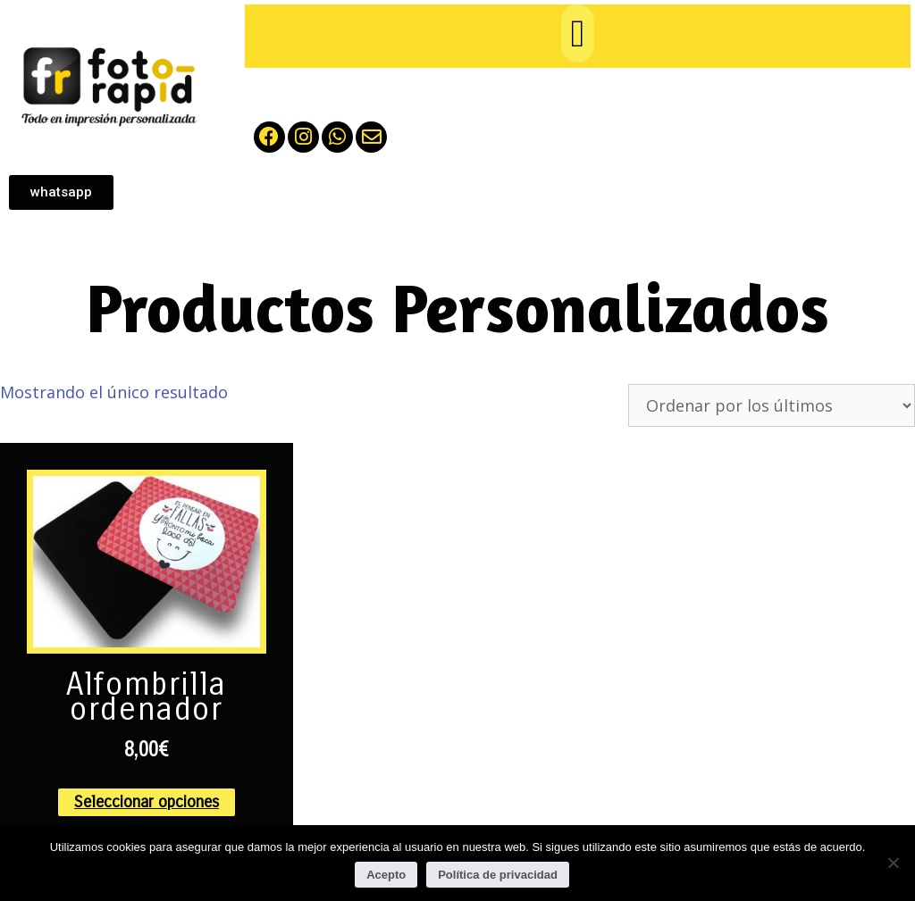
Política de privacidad (498, 874)
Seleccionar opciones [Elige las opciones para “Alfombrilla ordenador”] (146, 802)
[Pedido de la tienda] (771, 405)
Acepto (386, 874)
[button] (577, 33)
